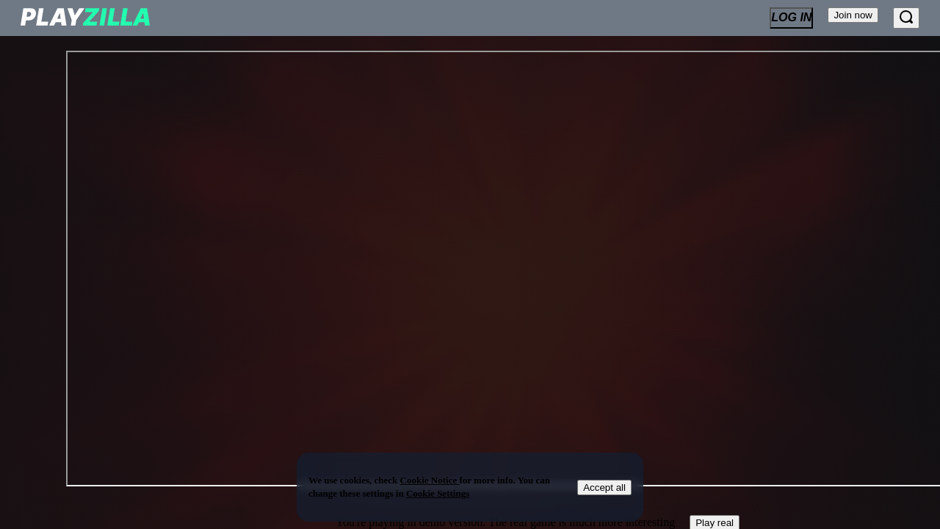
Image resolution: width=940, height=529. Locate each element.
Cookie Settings (437, 493)
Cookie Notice (430, 480)
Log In (791, 17)
